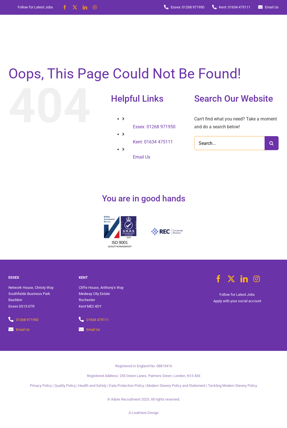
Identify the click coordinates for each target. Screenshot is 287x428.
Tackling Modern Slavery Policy (232, 385)
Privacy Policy (41, 385)
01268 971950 (27, 320)
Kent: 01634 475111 (153, 142)
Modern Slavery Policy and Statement (176, 385)
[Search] (272, 143)
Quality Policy (65, 385)
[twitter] (75, 7)
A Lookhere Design (144, 413)
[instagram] (95, 7)
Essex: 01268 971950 (154, 126)
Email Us (141, 157)
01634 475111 (97, 320)
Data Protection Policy (126, 385)
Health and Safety (92, 385)
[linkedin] (85, 7)
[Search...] (229, 143)
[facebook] (65, 7)
